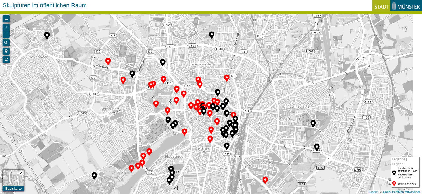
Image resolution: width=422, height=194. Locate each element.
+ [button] (6, 27)
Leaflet (373, 191)
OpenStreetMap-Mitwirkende (402, 191)
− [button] (6, 34)
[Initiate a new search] (6, 42)
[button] (6, 51)
